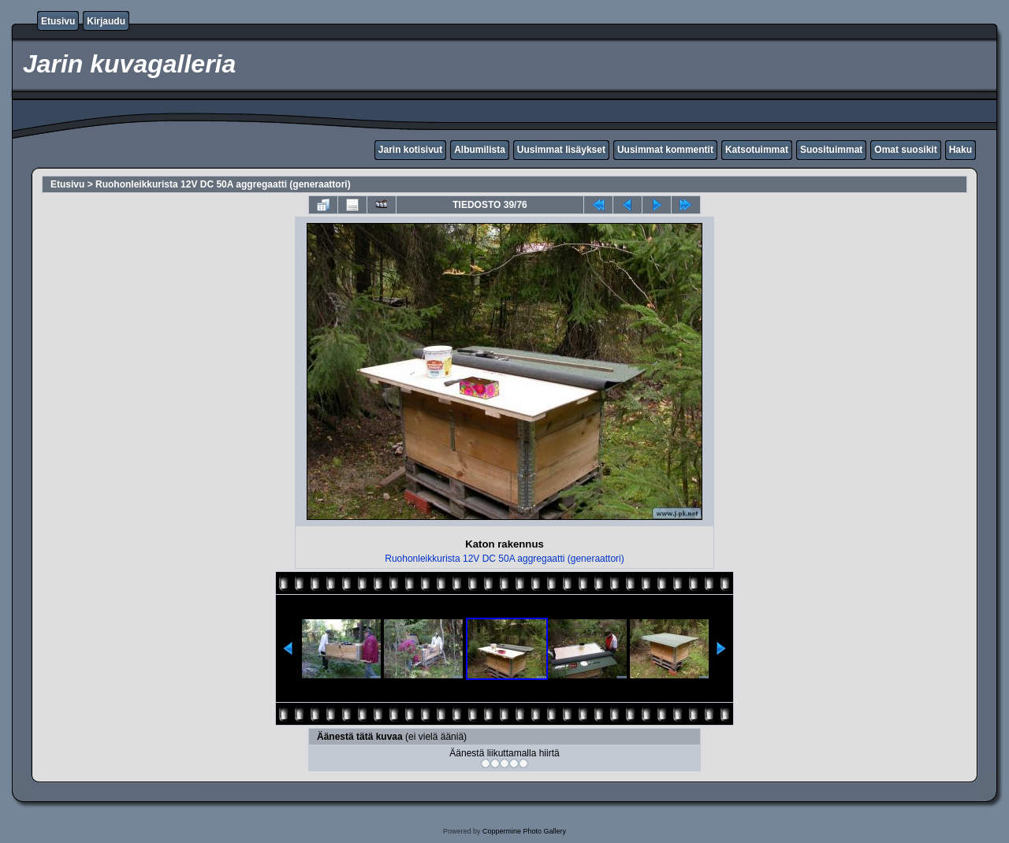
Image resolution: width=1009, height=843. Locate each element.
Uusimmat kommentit (665, 149)
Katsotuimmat (756, 149)
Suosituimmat (831, 149)
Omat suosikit (905, 149)
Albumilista (479, 149)
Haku (960, 149)
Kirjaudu (106, 21)
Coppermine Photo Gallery (524, 831)
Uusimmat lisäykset (561, 149)
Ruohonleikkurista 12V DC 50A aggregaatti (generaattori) (223, 184)
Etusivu (58, 21)
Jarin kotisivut (410, 149)
